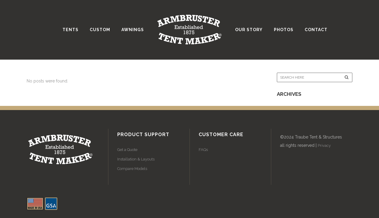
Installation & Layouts (136, 159)
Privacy (324, 145)
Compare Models (132, 168)
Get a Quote (127, 149)
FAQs (203, 149)
